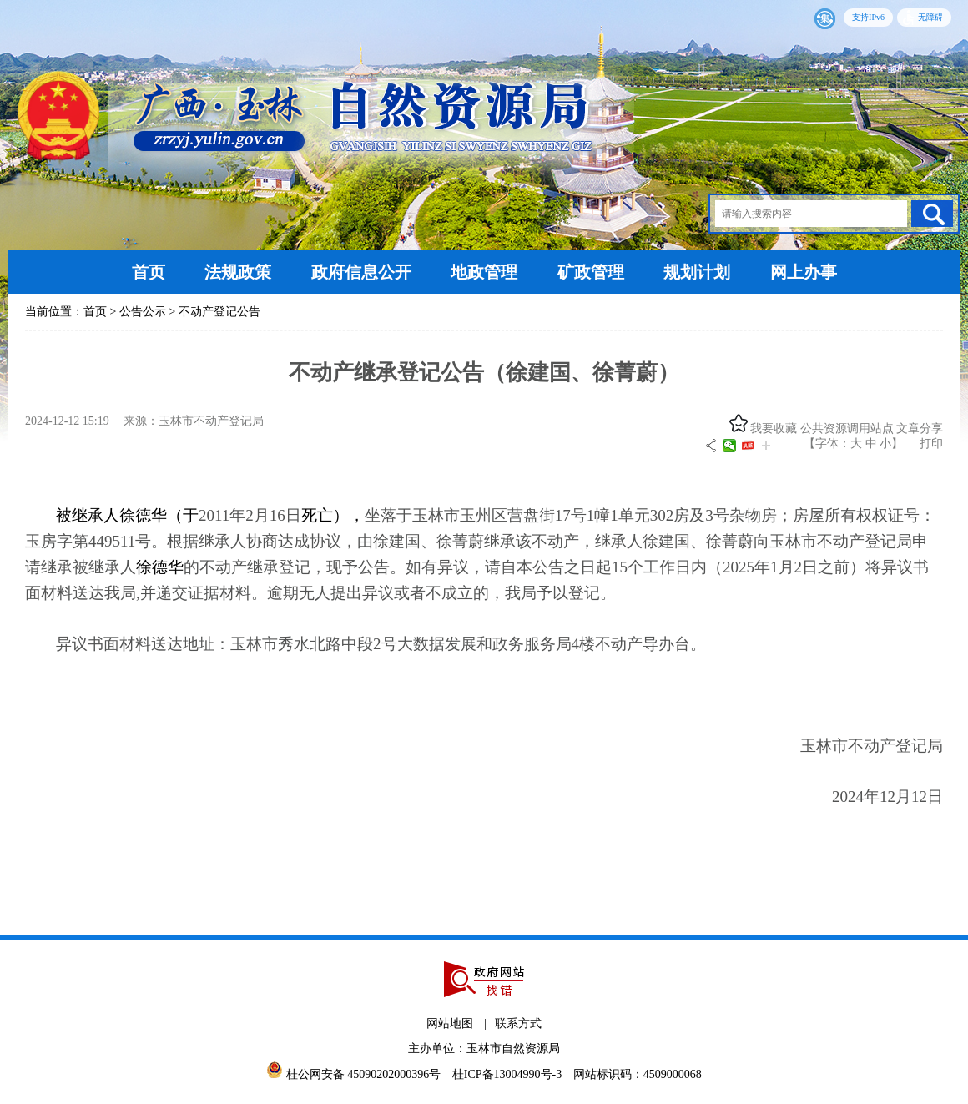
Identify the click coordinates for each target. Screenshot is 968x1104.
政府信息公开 (361, 272)
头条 (747, 445)
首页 (148, 272)
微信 (729, 445)
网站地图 (449, 1023)
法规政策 (237, 272)
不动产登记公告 (219, 311)
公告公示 (142, 311)
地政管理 (484, 272)
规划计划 (696, 272)
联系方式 (518, 1023)
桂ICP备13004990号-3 (508, 1074)
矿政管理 (590, 272)
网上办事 (803, 272)
